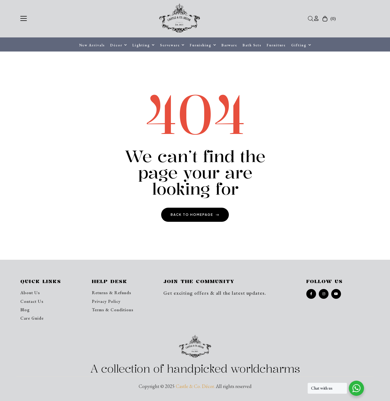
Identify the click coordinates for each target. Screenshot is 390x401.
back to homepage (195, 215)
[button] (23, 18)
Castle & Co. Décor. (195, 386)
